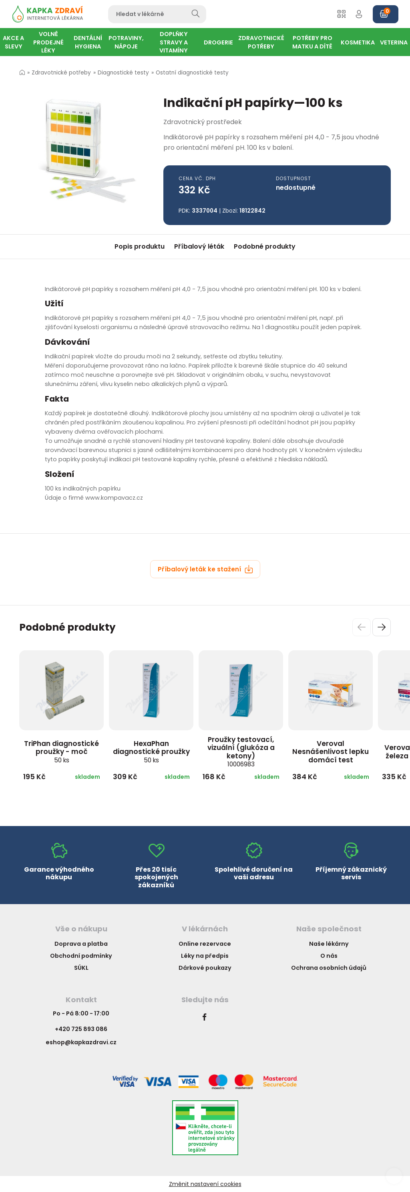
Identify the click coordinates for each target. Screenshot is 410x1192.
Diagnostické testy (123, 72)
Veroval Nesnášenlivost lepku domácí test (330, 752)
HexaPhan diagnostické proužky (151, 751)
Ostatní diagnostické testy (192, 72)
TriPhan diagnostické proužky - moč (61, 751)
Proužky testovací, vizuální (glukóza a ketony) (241, 752)
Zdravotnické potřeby (61, 72)
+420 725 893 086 (81, 1029)
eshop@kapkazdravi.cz (81, 1042)
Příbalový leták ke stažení (205, 569)
